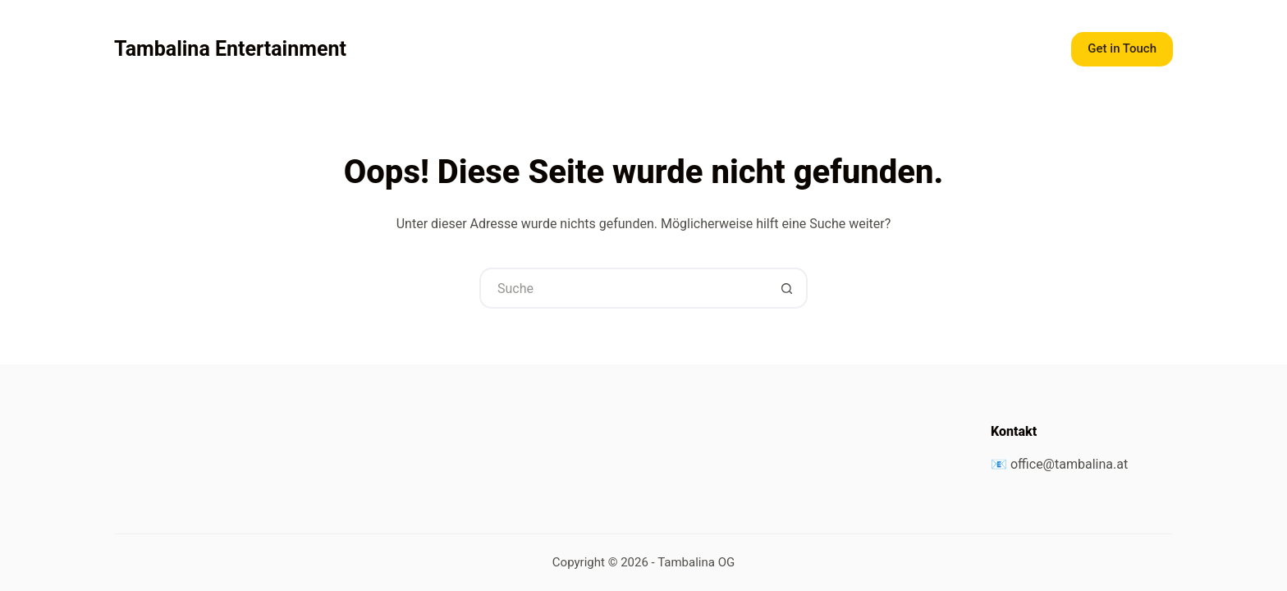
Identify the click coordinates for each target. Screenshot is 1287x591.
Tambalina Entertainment (230, 49)
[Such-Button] (787, 288)
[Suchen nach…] (623, 288)
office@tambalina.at (1069, 464)
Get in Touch (1122, 48)
